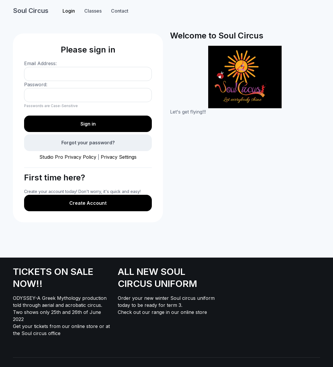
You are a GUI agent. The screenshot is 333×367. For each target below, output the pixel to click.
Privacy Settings (119, 157)
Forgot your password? (88, 143)
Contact (119, 11)
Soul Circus (30, 10)
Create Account (88, 203)
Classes (93, 11)
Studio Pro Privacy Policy (67, 157)
